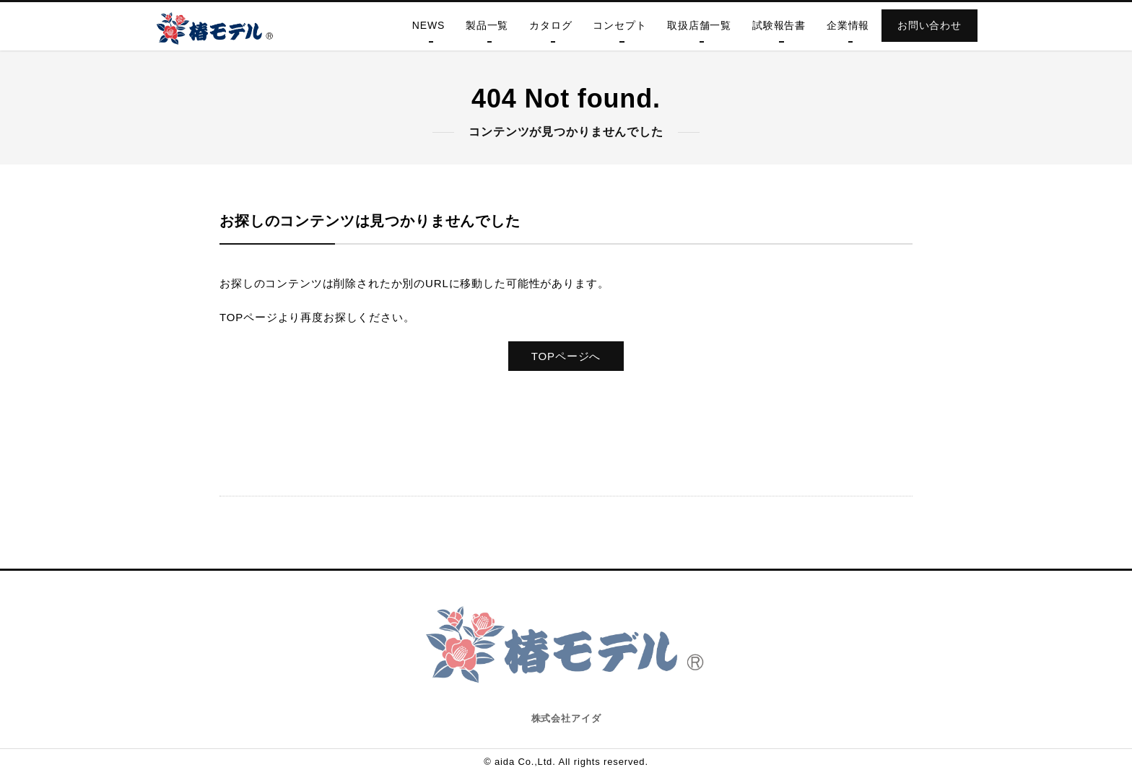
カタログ (550, 25)
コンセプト (619, 25)
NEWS (428, 25)
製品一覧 (487, 25)
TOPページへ (566, 356)
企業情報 (848, 25)
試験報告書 (779, 25)
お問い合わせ (929, 25)
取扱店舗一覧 (699, 25)
